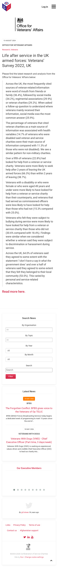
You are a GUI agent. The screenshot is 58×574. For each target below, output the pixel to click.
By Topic (29, 335)
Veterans (14, 50)
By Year (29, 346)
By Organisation (29, 325)
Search (29, 365)
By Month (29, 354)
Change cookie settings (34, 557)
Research (6, 50)
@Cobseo (25, 512)
